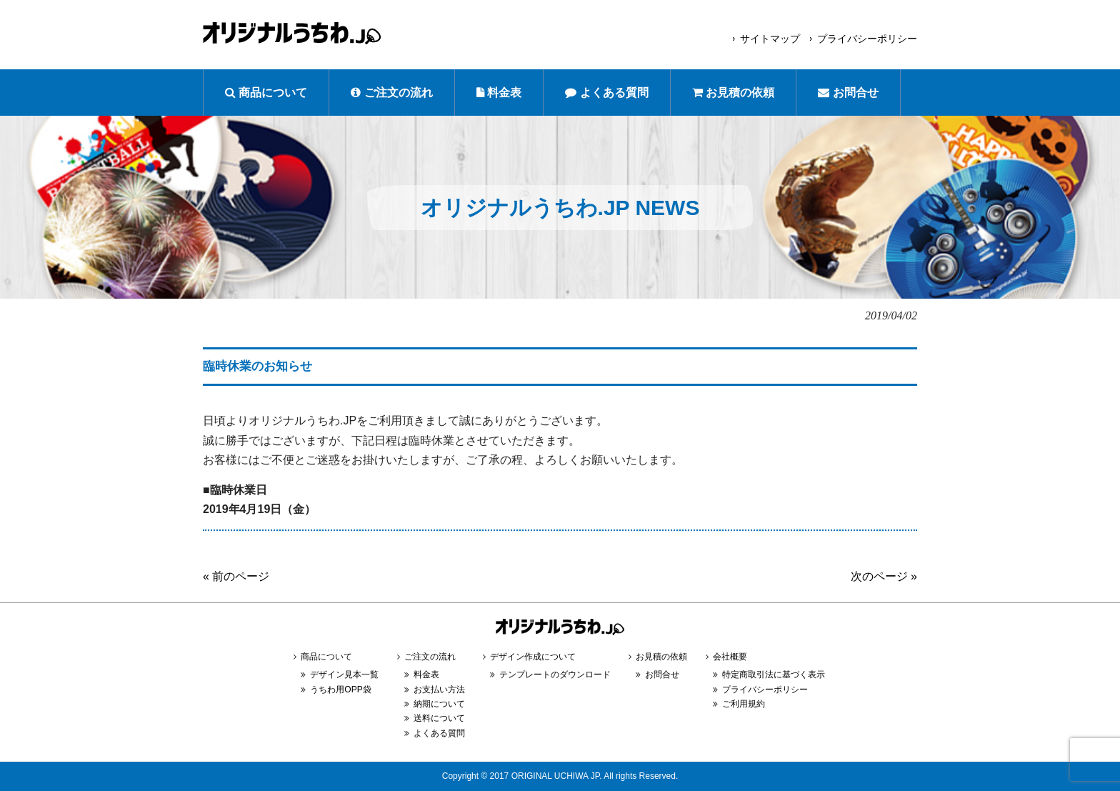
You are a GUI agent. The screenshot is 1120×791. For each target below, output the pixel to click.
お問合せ (848, 92)
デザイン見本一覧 (344, 675)
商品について (266, 92)
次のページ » (884, 576)
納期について (439, 704)
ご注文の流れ (391, 92)
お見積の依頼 (733, 92)
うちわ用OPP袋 (340, 690)
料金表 (498, 92)
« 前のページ (236, 576)
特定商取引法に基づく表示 (773, 675)
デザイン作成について (533, 657)
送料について (439, 718)
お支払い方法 (439, 690)
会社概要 (730, 657)
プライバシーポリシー (867, 38)
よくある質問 (606, 92)
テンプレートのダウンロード (555, 675)
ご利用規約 (743, 704)
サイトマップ (770, 38)
